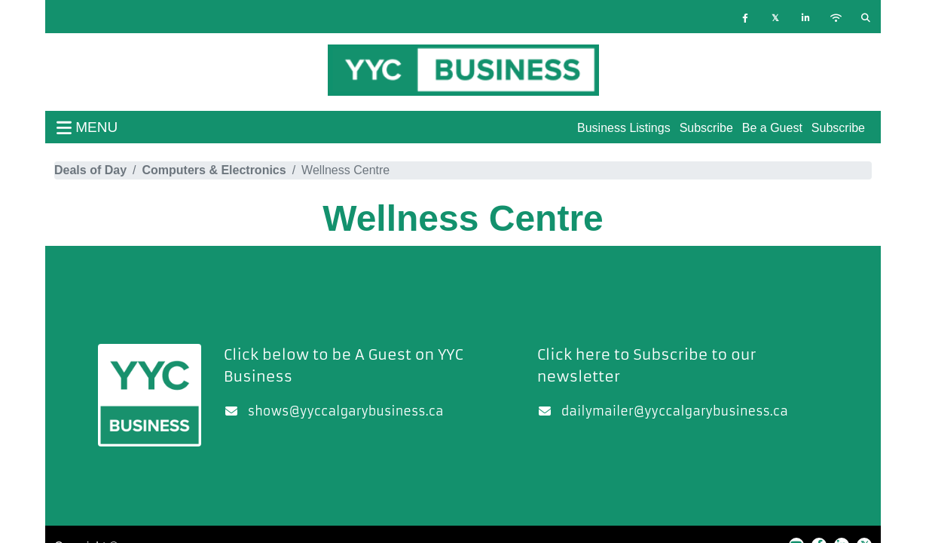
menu (87, 127)
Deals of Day (90, 170)
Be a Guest (772, 127)
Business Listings (624, 127)
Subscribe (838, 127)
